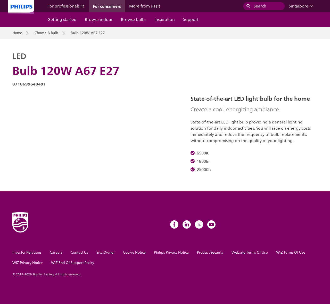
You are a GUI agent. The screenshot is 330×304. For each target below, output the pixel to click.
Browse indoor (99, 19)
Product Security (210, 252)
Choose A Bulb (46, 33)
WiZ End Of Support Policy (72, 263)
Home (17, 33)
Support (191, 19)
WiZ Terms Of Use (290, 252)
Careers (56, 252)
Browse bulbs (133, 19)
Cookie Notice (134, 252)
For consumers (107, 6)
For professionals (66, 6)
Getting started (62, 19)
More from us (144, 6)
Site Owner (105, 252)
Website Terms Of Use (250, 252)
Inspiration (164, 19)
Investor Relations (27, 252)
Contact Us (79, 252)
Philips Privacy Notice (171, 252)
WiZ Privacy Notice (27, 263)
